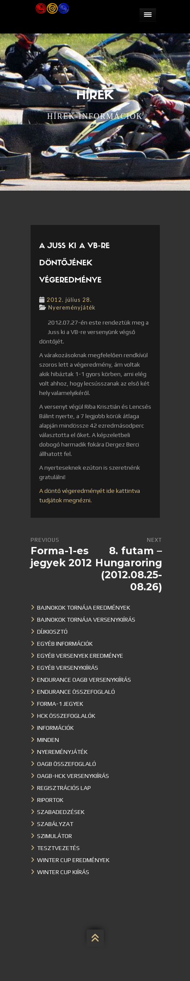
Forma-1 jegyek (60, 703)
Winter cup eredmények (73, 859)
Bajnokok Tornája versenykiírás (86, 619)
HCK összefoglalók (66, 715)
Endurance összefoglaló (76, 691)
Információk (55, 727)
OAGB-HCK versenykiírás (73, 775)
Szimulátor (54, 835)
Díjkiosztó (52, 631)
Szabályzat (55, 823)
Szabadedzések (60, 811)
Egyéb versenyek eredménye (80, 655)
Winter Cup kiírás (63, 872)
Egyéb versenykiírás (67, 667)
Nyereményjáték (72, 307)
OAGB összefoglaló (66, 763)
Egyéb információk (65, 643)
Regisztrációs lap (64, 787)
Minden (48, 739)
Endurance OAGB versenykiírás (84, 679)
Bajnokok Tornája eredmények (83, 607)
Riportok (50, 799)
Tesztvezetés (58, 847)
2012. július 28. (69, 299)
